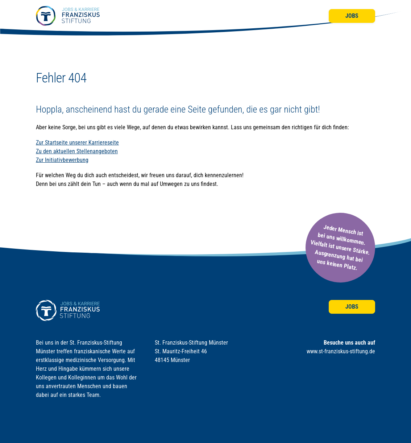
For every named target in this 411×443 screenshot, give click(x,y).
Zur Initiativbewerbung (62, 160)
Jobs (351, 15)
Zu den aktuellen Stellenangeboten (77, 151)
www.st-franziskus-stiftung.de (341, 351)
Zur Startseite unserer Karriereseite (77, 142)
